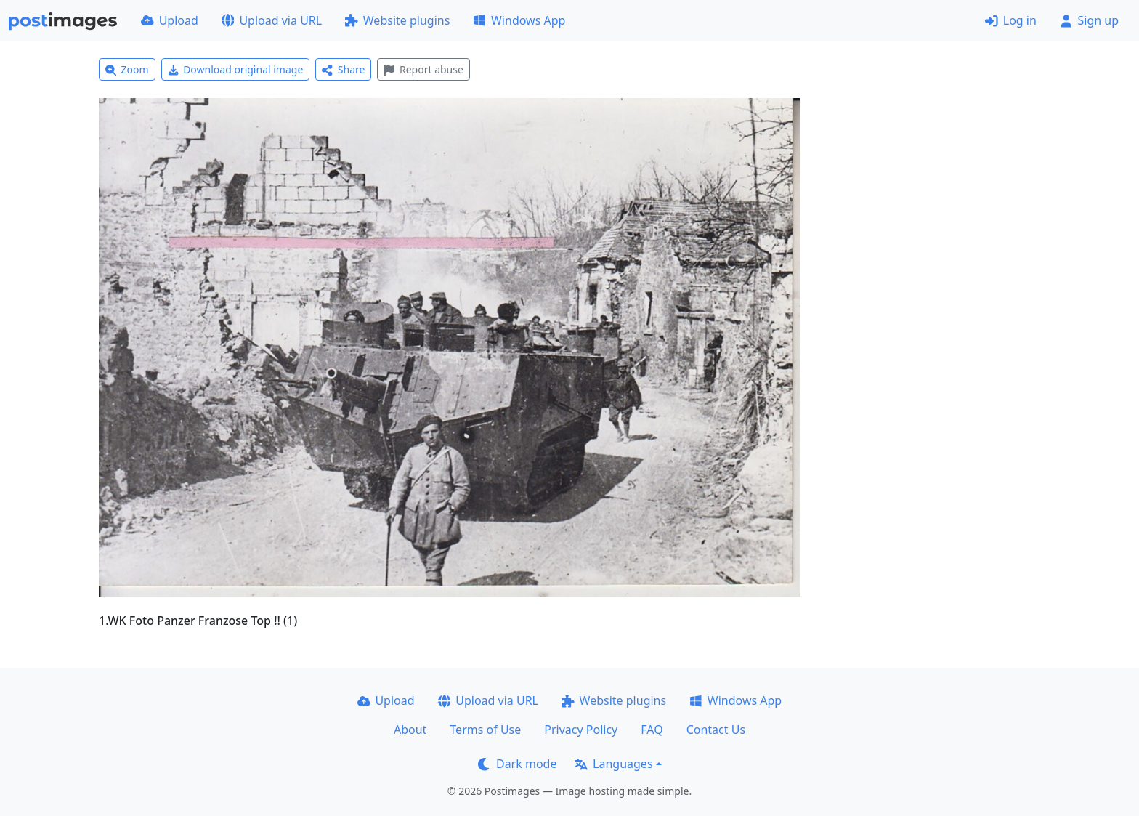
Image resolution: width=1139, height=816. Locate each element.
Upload (169, 20)
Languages (613, 764)
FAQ (651, 730)
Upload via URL (272, 20)
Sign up (1089, 20)
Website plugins (397, 20)
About (410, 730)
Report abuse (423, 69)
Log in (1011, 20)
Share (343, 69)
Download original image (236, 69)
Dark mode (517, 764)
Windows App (519, 20)
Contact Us (715, 730)
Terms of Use (485, 730)
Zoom (127, 69)
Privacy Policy (580, 730)
